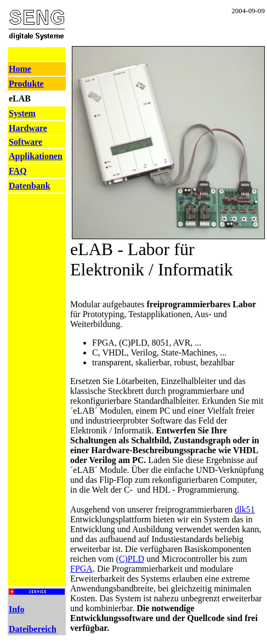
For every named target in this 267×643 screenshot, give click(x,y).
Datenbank (29, 185)
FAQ (18, 171)
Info (16, 609)
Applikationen (36, 156)
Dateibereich (32, 629)
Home (20, 69)
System (22, 113)
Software (25, 141)
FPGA (81, 568)
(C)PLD (130, 558)
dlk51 (244, 509)
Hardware (28, 128)
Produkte (26, 83)
